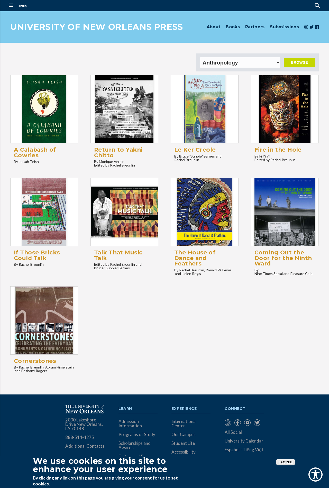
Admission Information (130, 423)
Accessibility (183, 452)
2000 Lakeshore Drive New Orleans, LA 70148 (84, 424)
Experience (184, 409)
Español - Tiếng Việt (244, 449)
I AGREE (286, 462)
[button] (31, 5)
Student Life (183, 443)
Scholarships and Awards (134, 445)
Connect (235, 409)
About (214, 26)
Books (233, 26)
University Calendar (244, 441)
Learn (125, 409)
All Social (233, 432)
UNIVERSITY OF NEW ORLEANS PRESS (96, 27)
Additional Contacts (84, 446)
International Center (184, 423)
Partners (255, 26)
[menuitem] (228, 422)
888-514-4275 (79, 437)
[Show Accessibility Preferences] (315, 474)
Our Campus (183, 434)
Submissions (284, 26)
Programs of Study (136, 434)
